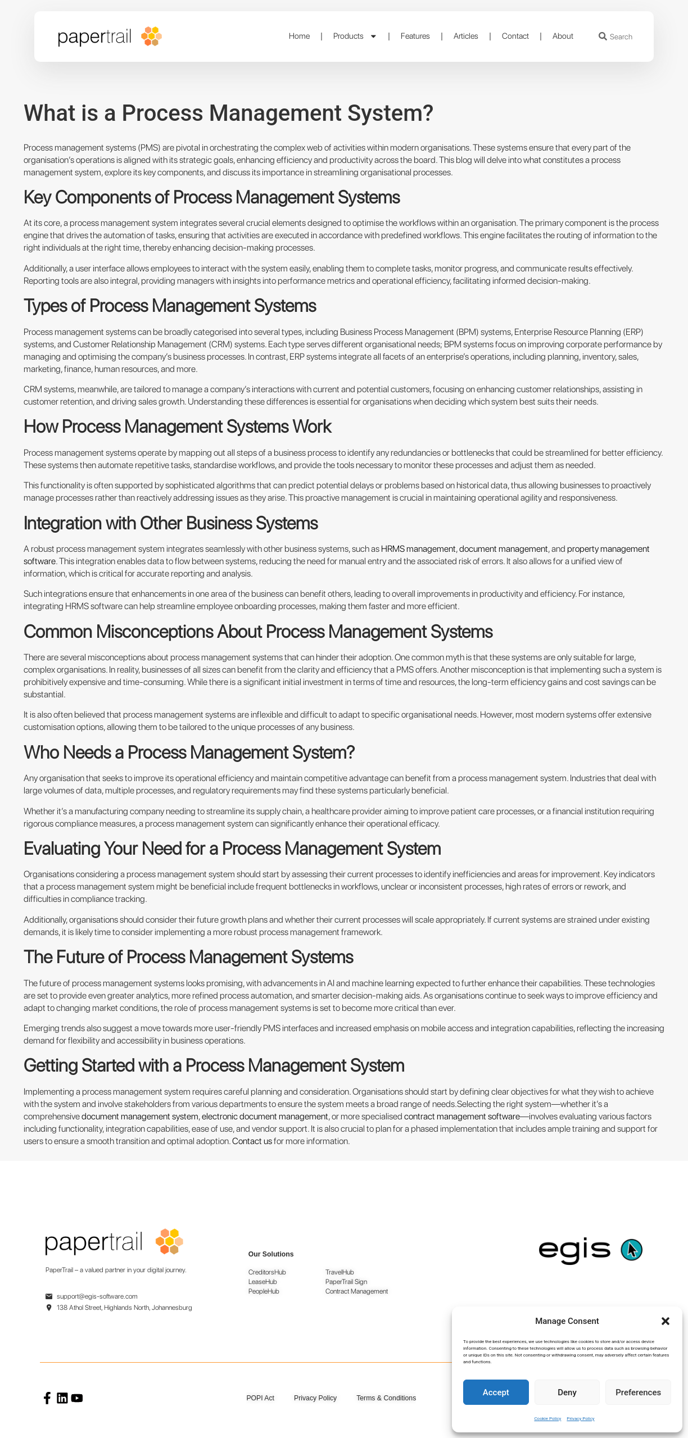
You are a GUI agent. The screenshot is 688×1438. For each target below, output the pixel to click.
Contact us (252, 1141)
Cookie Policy (547, 1418)
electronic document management (264, 1116)
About (563, 36)
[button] (665, 1321)
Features (415, 36)
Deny (567, 1392)
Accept (496, 1392)
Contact (515, 36)
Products (355, 36)
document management (503, 548)
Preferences (638, 1392)
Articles (466, 36)
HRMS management (417, 548)
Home (299, 36)
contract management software (461, 1116)
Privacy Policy (580, 1418)
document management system (139, 1116)
